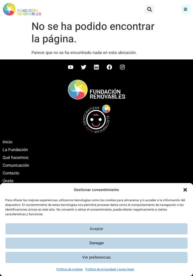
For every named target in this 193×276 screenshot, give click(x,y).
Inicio (7, 142)
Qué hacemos (15, 157)
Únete (8, 181)
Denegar (96, 243)
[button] (185, 189)
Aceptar (96, 229)
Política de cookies (69, 269)
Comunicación (16, 165)
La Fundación (15, 150)
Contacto (11, 173)
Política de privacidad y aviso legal (109, 269)
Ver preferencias (96, 257)
